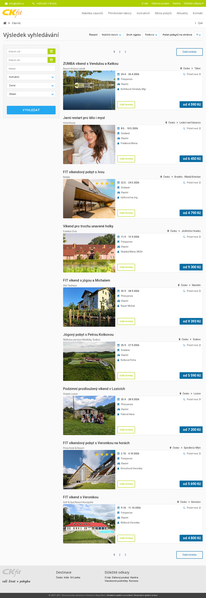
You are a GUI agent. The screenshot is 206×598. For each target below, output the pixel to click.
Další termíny (126, 104)
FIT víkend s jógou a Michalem (86, 280)
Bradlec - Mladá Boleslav (187, 176)
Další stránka (189, 51)
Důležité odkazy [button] (194, 3)
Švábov (197, 339)
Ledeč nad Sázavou (190, 122)
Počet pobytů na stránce (177, 34)
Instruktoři (143, 13)
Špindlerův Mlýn (192, 447)
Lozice (197, 393)
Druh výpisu (134, 34)
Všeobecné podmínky (116, 581)
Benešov (196, 502)
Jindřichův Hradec (191, 231)
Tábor (197, 68)
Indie (67, 577)
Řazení (93, 34)
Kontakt (198, 13)
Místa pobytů (163, 13)
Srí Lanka (75, 577)
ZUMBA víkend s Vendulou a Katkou (90, 64)
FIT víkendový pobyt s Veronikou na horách (96, 443)
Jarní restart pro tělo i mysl (84, 118)
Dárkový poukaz (160, 3)
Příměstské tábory (119, 13)
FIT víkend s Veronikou (80, 497)
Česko (186, 68)
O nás (145, 3)
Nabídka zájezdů (92, 13)
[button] (31, 77)
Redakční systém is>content (120, 595)
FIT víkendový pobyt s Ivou (83, 172)
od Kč (192, 104)
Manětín (196, 285)
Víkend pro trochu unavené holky (88, 226)
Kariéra (177, 3)
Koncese (133, 581)
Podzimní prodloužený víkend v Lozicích (94, 389)
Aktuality (182, 13)
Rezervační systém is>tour (146, 595)
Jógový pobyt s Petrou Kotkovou (88, 335)
